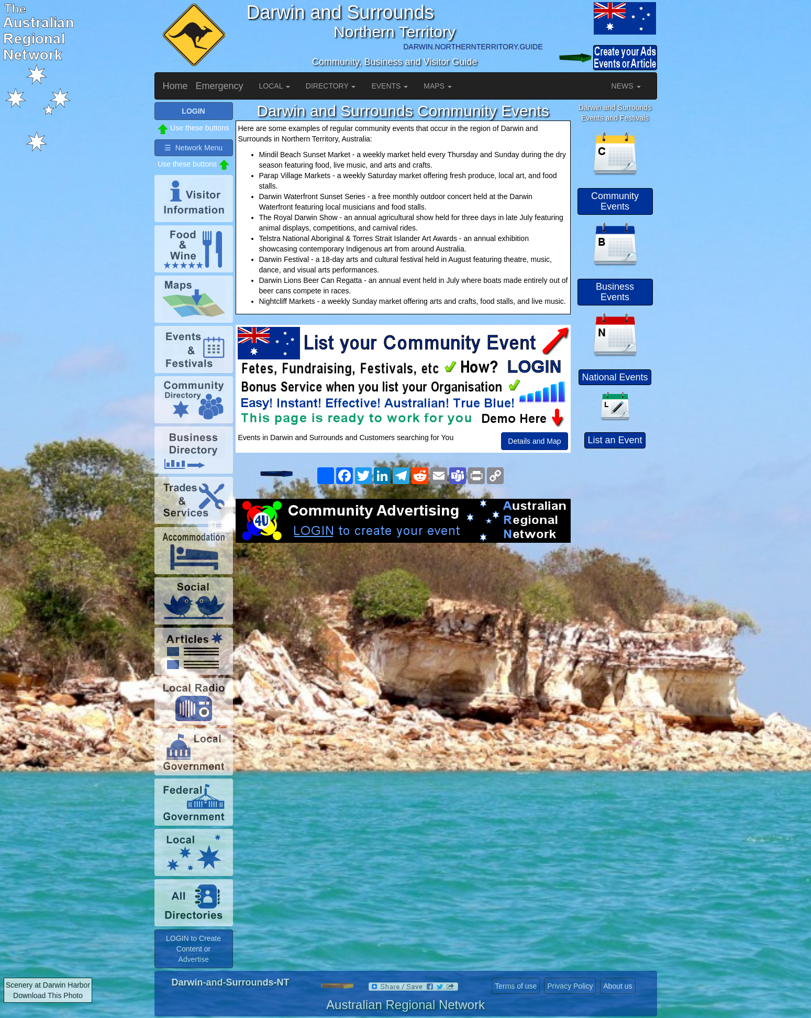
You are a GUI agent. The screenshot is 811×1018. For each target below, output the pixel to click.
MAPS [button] (438, 86)
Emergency (219, 86)
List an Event (614, 440)
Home (175, 86)
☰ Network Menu (193, 148)
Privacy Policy (570, 986)
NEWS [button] (626, 86)
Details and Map (534, 441)
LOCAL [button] (274, 86)
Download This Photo (48, 995)
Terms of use (516, 986)
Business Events (615, 291)
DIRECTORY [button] (331, 86)
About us (617, 986)
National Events (615, 377)
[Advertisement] (403, 626)
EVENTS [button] (389, 86)
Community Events (615, 201)
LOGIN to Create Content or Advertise (193, 949)
